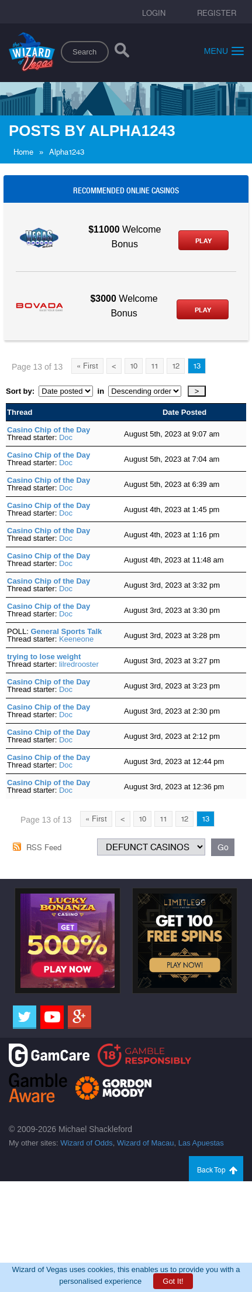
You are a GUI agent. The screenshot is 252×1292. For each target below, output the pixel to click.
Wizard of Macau (145, 1142)
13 (197, 366)
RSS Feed (43, 847)
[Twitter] (24, 1017)
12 (175, 366)
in (100, 391)
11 (154, 366)
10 (133, 366)
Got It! (173, 1281)
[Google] (79, 1017)
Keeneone (76, 639)
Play (203, 241)
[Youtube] (52, 1017)
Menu (224, 50)
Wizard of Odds (86, 1142)
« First (87, 366)
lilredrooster (79, 664)
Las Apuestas (201, 1142)
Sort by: (22, 391)
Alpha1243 (66, 152)
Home (23, 152)
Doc (66, 437)
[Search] (122, 52)
